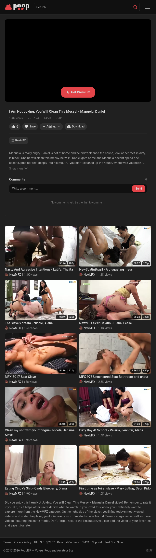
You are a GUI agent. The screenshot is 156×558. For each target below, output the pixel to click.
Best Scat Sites (114, 542)
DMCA (85, 542)
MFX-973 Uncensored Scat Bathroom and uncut (113, 377)
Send (138, 188)
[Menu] (147, 7)
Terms (7, 542)
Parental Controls (68, 542)
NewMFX (18, 140)
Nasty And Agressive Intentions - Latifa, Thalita (39, 269)
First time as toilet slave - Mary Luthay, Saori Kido (115, 488)
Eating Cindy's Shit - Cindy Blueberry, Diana (36, 488)
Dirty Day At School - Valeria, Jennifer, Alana (111, 430)
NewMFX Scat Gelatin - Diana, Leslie (105, 323)
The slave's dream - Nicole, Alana (29, 323)
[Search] (135, 7)
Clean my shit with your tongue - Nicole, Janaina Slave (40, 432)
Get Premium (78, 92)
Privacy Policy (22, 542)
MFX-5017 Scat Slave (20, 377)
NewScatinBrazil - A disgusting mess (106, 269)
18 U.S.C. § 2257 (44, 542)
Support (97, 542)
